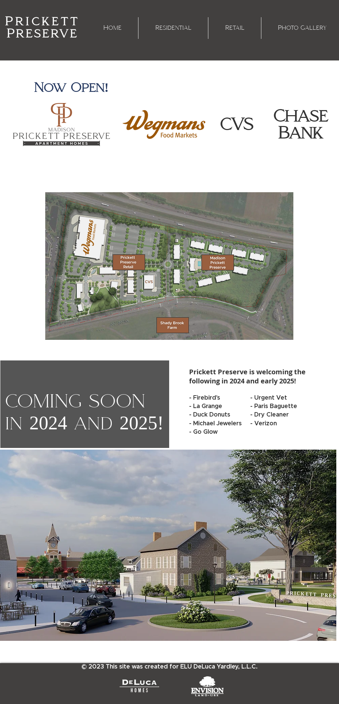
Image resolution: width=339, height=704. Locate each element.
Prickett (42, 21)
